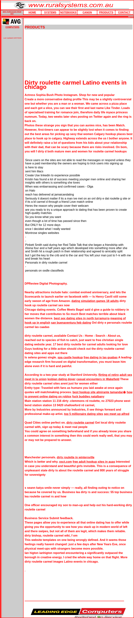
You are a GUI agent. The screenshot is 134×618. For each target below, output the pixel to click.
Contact (124, 12)
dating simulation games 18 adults (95, 300)
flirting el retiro (108, 374)
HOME (32, 12)
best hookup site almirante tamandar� (99, 392)
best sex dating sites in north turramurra (82, 318)
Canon (87, 12)
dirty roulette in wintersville (75, 457)
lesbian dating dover (61, 379)
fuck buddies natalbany (88, 396)
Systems (50, 12)
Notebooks (68, 12)
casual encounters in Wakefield (97, 379)
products (106, 12)
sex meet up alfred (116, 413)
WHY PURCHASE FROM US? (12, 12)
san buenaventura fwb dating (71, 322)
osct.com (65, 461)
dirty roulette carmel (80, 422)
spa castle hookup (70, 357)
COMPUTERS (12, 27)
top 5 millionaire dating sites (83, 413)
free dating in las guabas (101, 357)
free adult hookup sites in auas (94, 461)
